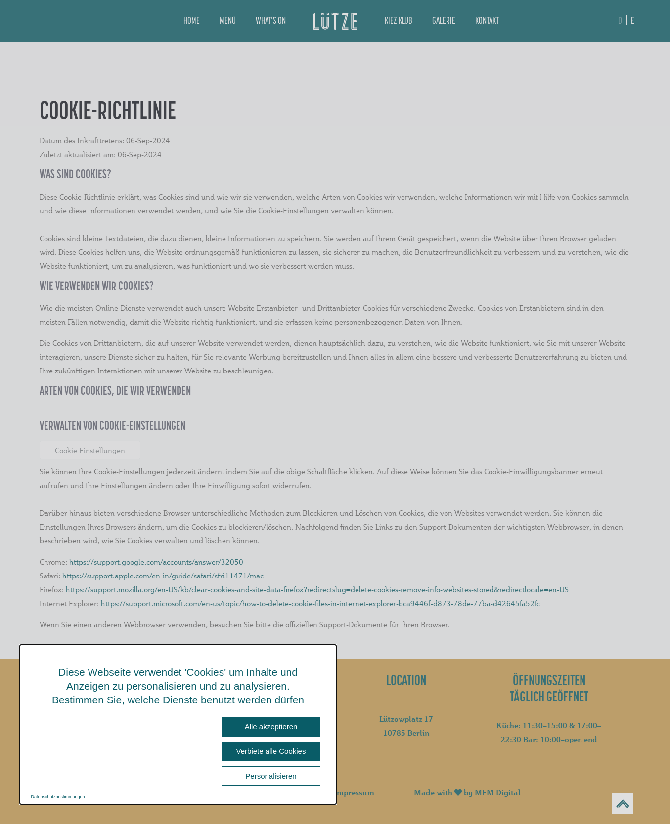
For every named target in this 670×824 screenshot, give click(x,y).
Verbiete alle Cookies (271, 751)
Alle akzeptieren (271, 726)
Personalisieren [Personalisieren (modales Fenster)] (270, 776)
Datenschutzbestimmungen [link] (58, 796)
